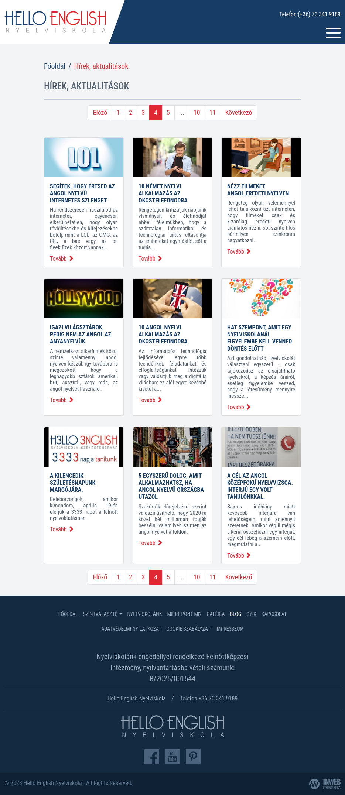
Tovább (62, 258)
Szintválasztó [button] (100, 614)
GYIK (251, 614)
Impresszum (229, 629)
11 (212, 112)
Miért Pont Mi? (184, 614)
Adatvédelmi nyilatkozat (131, 629)
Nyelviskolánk (144, 614)
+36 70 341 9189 (218, 698)
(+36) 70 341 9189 (319, 14)
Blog (236, 614)
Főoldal (54, 66)
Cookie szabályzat (189, 629)
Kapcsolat (274, 614)
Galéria (215, 614)
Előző (100, 112)
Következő (238, 112)
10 (197, 112)
